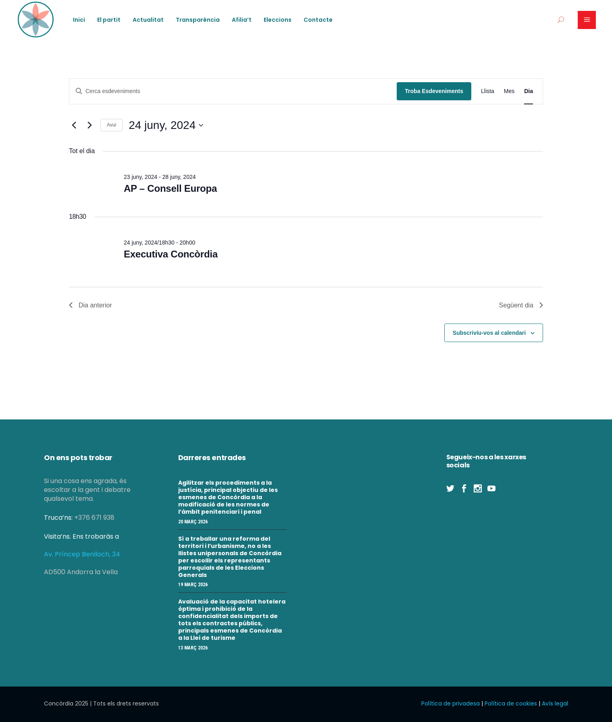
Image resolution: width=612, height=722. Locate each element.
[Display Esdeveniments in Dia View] (528, 91)
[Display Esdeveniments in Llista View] (487, 91)
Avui (111, 125)
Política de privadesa (450, 703)
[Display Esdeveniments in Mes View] (509, 91)
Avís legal (555, 703)
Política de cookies (511, 703)
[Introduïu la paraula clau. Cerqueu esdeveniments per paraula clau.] (233, 91)
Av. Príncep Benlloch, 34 (82, 554)
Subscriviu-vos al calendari (489, 333)
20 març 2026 (193, 522)
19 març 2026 (193, 584)
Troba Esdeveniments (434, 91)
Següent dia (521, 305)
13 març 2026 (193, 648)
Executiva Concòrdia (171, 254)
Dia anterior (90, 305)
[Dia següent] (89, 125)
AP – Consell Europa (170, 188)
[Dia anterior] (74, 125)
